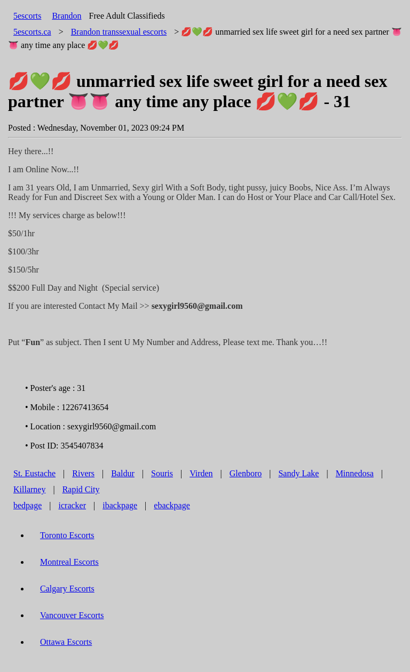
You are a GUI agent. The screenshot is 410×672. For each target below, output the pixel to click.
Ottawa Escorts (66, 641)
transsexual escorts (119, 31)
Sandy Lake (298, 473)
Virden (201, 473)
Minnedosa (355, 473)
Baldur (123, 473)
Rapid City (81, 489)
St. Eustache (34, 473)
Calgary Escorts (67, 588)
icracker (72, 505)
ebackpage (172, 505)
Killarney (29, 489)
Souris (162, 473)
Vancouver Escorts (72, 615)
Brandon (66, 15)
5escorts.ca (32, 31)
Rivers (83, 473)
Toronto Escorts (67, 535)
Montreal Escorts (69, 561)
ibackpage (119, 505)
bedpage (27, 505)
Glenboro (246, 473)
